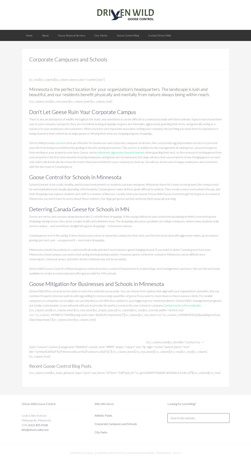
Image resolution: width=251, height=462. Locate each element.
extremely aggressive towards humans (121, 152)
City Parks (101, 432)
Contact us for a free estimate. (182, 305)
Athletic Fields (103, 415)
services (61, 143)
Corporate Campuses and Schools (116, 424)
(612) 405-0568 (38, 425)
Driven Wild (125, 14)
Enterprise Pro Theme (109, 453)
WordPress (163, 453)
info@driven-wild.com (35, 429)
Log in (177, 453)
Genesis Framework (141, 453)
